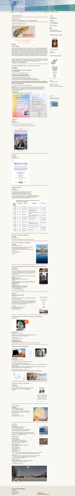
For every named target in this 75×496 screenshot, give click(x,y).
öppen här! (17, 46)
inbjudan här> (15, 62)
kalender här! (21, 409)
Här (54, 52)
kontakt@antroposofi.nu (18, 288)
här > (57, 81)
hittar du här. (61, 86)
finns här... (28, 429)
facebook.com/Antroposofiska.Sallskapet (43, 494)
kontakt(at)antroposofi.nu (33, 196)
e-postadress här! (55, 23)
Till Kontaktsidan (14, 490)
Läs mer (15, 20)
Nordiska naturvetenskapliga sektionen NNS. (34, 370)
